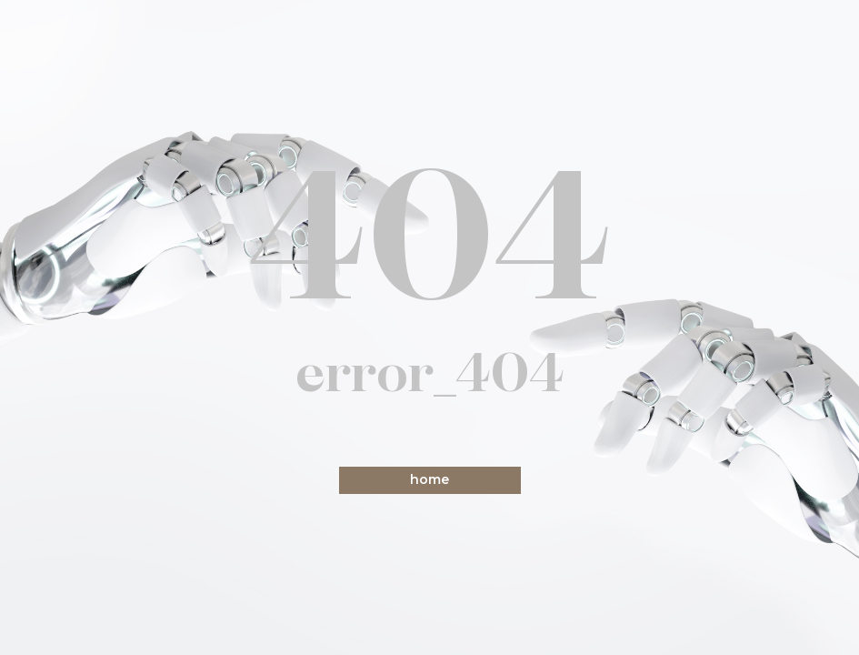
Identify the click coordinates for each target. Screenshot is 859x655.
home (429, 479)
